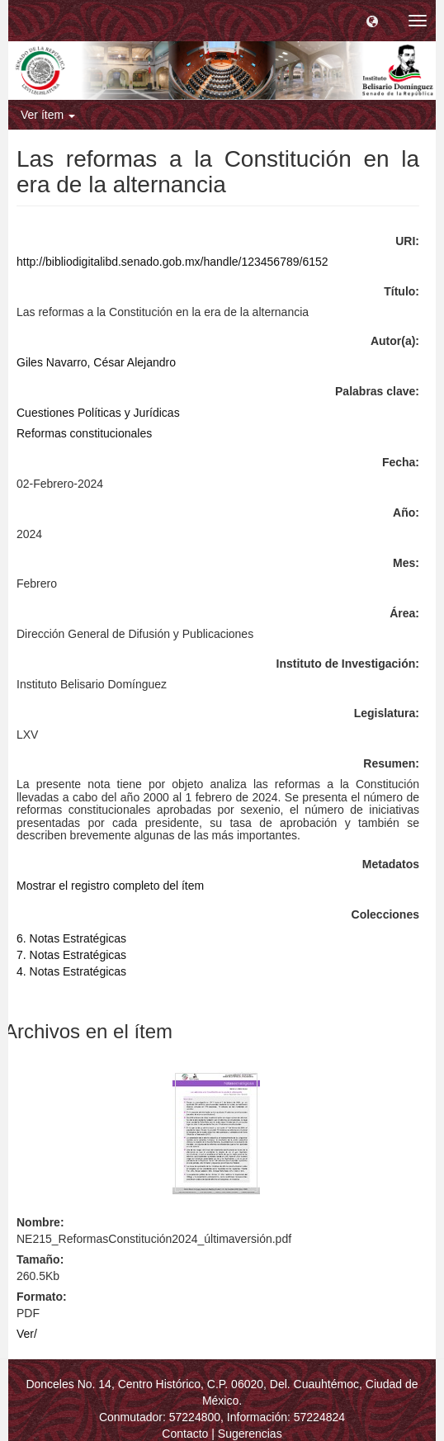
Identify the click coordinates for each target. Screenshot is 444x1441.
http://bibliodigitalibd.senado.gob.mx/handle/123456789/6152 (172, 261)
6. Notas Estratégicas (71, 938)
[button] (372, 21)
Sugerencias (250, 1433)
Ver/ (27, 1333)
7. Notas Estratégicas (71, 954)
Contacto (185, 1433)
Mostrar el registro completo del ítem (110, 885)
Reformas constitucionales (84, 433)
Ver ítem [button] (48, 114)
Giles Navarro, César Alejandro (96, 362)
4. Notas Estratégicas (71, 971)
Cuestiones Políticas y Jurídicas (98, 412)
